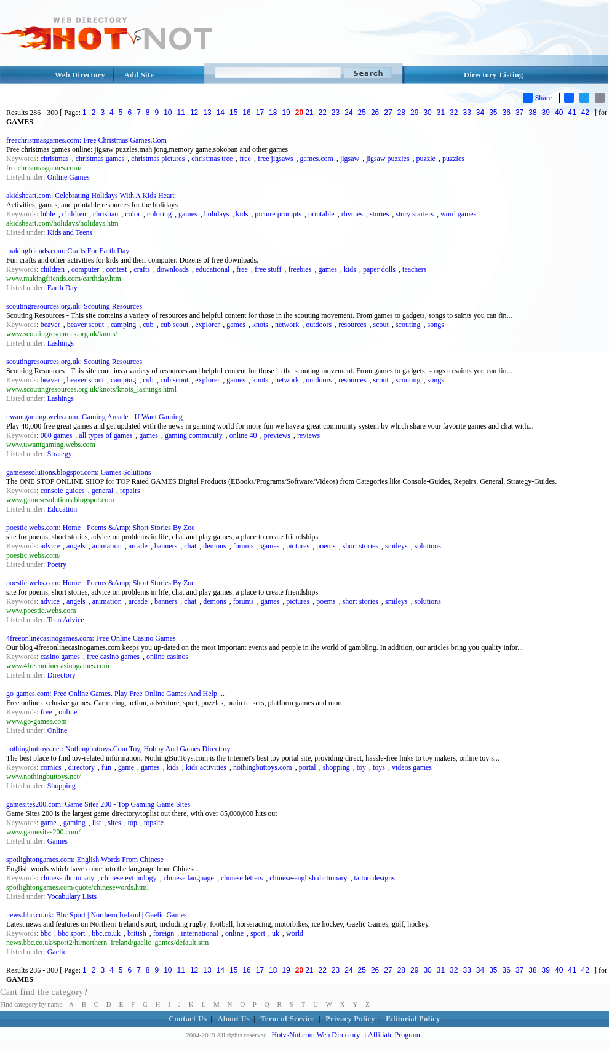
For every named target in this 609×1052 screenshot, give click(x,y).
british (136, 933)
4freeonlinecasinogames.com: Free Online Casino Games (91, 638)
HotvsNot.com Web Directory (316, 1034)
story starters (415, 214)
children (74, 214)
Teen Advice (65, 619)
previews (277, 435)
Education (62, 509)
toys (379, 767)
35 (493, 112)
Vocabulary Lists (72, 896)
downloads (173, 269)
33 (467, 112)
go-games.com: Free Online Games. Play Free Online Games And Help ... (115, 693)
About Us (234, 1018)
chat (190, 546)
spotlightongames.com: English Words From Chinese (85, 859)
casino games (60, 656)
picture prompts (278, 214)
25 (362, 112)
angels (76, 546)
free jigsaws (275, 158)
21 (309, 112)
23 (336, 112)
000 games (57, 435)
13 (207, 112)
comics (51, 767)
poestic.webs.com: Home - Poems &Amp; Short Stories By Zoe (100, 527)
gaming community (194, 435)
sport (257, 933)
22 (323, 112)
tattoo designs (374, 878)
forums (243, 546)
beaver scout (85, 324)
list (97, 822)
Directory (61, 675)
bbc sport (71, 933)
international (199, 933)
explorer (207, 324)
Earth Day (62, 287)
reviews (308, 435)
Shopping (61, 785)
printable (321, 214)
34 (480, 112)
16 (246, 112)
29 (414, 112)
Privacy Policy (350, 1018)
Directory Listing (493, 75)
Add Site (139, 75)
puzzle (426, 158)
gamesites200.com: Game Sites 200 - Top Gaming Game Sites (98, 804)
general (102, 490)
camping (123, 324)
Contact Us (188, 1018)
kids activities (206, 767)
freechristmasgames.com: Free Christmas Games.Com (86, 140)
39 (546, 112)
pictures (297, 546)
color (132, 214)
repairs (130, 490)
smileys (396, 546)
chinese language (189, 878)
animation (107, 546)
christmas (55, 158)
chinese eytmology (128, 878)
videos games (412, 767)
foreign (164, 933)
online (67, 712)
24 (348, 112)
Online (57, 730)
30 (427, 112)
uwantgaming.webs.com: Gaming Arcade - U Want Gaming (94, 417)
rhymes (352, 214)
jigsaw (349, 158)
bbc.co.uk (106, 933)
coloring (159, 214)
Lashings (60, 343)
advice (50, 546)
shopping (336, 767)
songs (436, 324)
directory (81, 767)
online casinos (167, 656)
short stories (360, 546)
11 (181, 112)
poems (325, 546)
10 (168, 112)
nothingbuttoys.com (262, 767)
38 (532, 112)
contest (116, 269)
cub (148, 324)
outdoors (319, 324)
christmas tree (212, 158)
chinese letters (242, 878)
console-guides (63, 490)
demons (214, 546)
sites (114, 822)
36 (507, 112)
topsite (154, 822)
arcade (138, 546)
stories (379, 214)
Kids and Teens (70, 232)
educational (212, 269)
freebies (299, 269)
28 (401, 112)
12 (194, 112)
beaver (50, 324)
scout (381, 324)
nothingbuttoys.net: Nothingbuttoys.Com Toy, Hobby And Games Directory (118, 749)
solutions (428, 546)
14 (221, 112)
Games (57, 841)
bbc (46, 933)
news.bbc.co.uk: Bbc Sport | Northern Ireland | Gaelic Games (96, 915)
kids (242, 214)
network (287, 324)
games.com (316, 158)
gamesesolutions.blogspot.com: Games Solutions (78, 472)
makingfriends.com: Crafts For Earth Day (67, 251)
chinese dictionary (68, 878)
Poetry (56, 564)
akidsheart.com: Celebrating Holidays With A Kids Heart (90, 195)
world (294, 933)
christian (105, 214)
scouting (408, 324)
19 (286, 112)
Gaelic (56, 951)
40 (559, 112)
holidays (216, 214)
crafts (141, 269)
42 (585, 112)
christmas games (100, 158)
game (126, 767)
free (245, 158)
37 (519, 112)
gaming (74, 822)
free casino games (113, 656)
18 (273, 112)
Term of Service (288, 1018)
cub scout (175, 324)
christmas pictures (158, 158)
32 (454, 112)
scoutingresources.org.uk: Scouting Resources (74, 306)
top (132, 822)
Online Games (68, 177)
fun (106, 767)
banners (165, 546)
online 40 (243, 435)
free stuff (268, 269)
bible (48, 214)
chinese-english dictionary (308, 878)
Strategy (59, 453)
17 (260, 112)
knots (260, 324)
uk (275, 933)
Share (537, 98)
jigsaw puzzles (387, 158)
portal (307, 767)
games (187, 214)
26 (375, 112)
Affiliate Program (394, 1034)
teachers (414, 269)
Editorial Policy (413, 1018)
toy (361, 767)
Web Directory (80, 75)
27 (388, 112)
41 (572, 112)
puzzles (453, 158)
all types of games (105, 435)
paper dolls (379, 269)
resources (352, 324)
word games (458, 214)
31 (441, 112)
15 (233, 112)
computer (85, 269)
